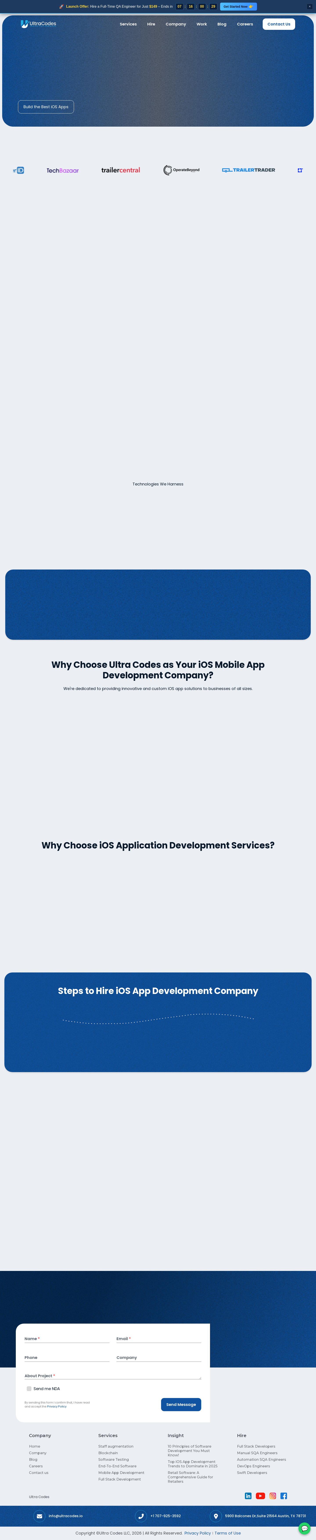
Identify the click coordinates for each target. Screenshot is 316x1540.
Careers (245, 24)
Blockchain (108, 1453)
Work (202, 24)
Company (176, 24)
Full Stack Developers (256, 1446)
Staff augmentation (115, 1446)
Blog (221, 24)
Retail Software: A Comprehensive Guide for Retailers (190, 1477)
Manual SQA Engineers (257, 1453)
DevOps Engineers (253, 1466)
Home (23, 43)
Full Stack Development (119, 1479)
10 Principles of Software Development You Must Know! (189, 1450)
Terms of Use (228, 1533)
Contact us (38, 1473)
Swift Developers (252, 1473)
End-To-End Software (117, 1466)
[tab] (105, 501)
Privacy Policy (56, 1406)
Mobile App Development (121, 1473)
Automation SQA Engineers (261, 1459)
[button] (128, 24)
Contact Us (279, 24)
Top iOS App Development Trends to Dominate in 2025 (192, 1464)
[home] (38, 24)
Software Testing (113, 1459)
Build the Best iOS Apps (45, 107)
